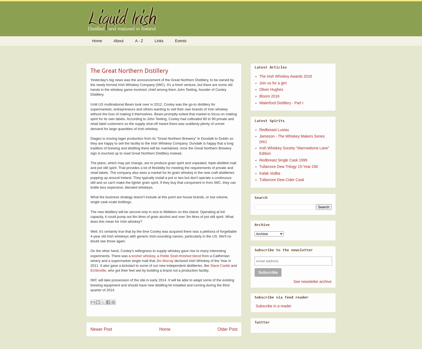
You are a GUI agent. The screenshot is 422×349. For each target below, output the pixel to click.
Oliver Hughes (271, 89)
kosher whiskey (143, 256)
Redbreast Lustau (274, 130)
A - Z (139, 41)
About (119, 41)
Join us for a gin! (273, 83)
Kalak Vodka (269, 173)
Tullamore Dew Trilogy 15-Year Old (288, 166)
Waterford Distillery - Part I (281, 103)
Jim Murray (164, 261)
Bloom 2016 (269, 96)
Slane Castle (220, 266)
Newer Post (101, 329)
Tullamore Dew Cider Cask (281, 180)
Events (181, 41)
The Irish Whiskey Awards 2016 (285, 76)
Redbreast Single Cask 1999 (283, 160)
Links (159, 41)
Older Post (227, 329)
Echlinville (98, 270)
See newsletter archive (312, 281)
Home (97, 41)
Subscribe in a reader (273, 306)
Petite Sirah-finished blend (180, 256)
